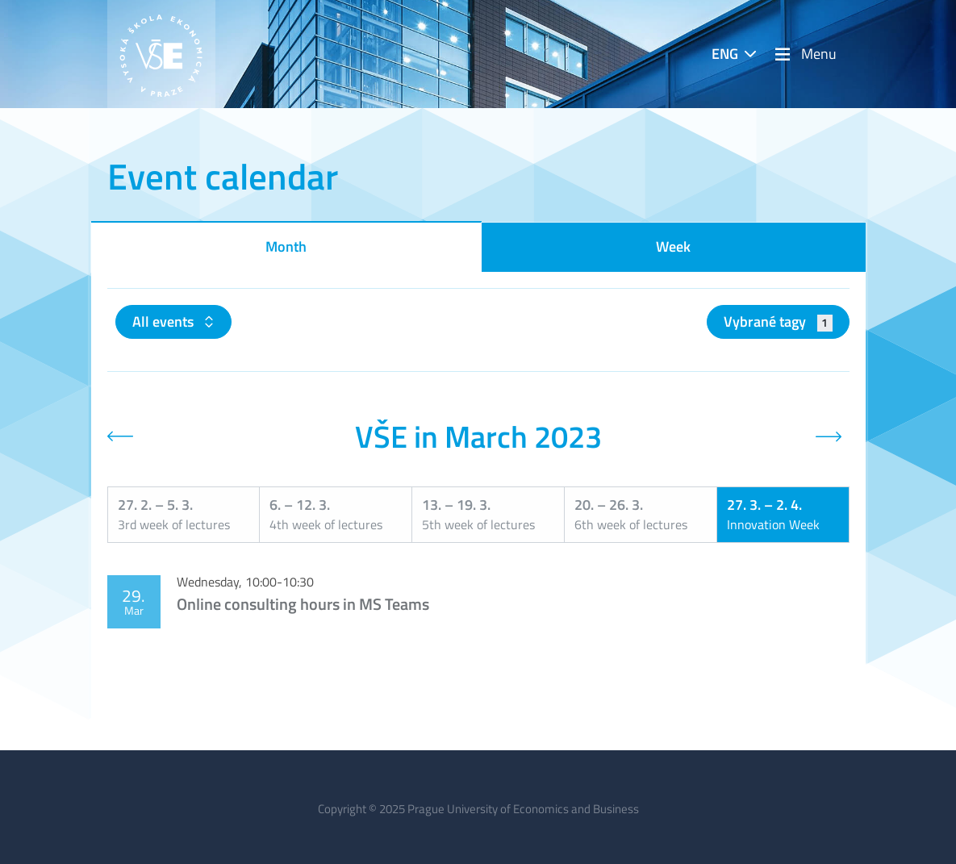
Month (286, 246)
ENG (725, 54)
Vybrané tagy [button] (778, 321)
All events (164, 321)
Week (673, 246)
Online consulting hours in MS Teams (303, 603)
